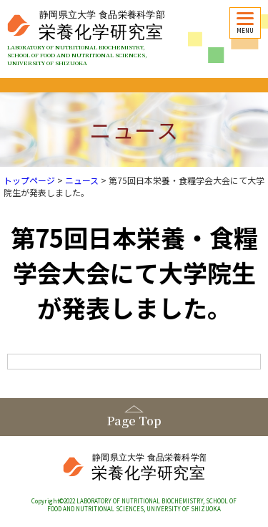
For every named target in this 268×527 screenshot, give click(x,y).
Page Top (134, 420)
